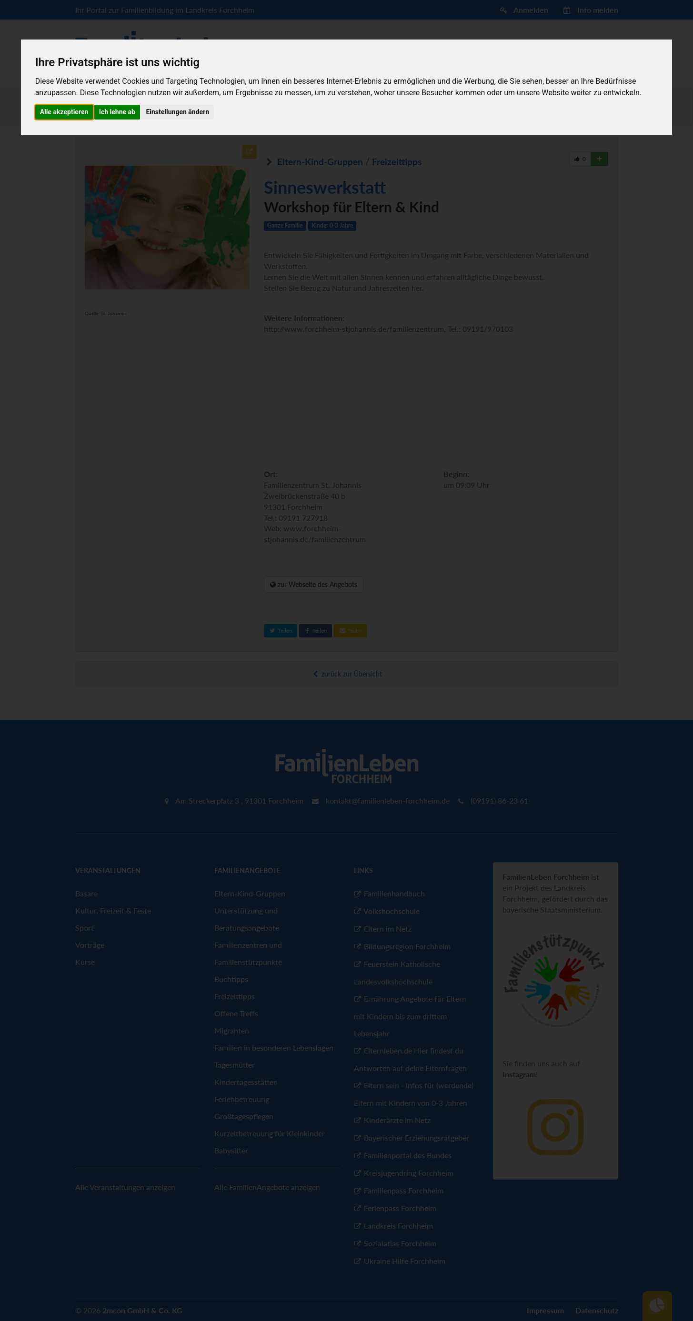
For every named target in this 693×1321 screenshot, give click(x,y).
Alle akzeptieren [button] (64, 112)
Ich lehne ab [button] (117, 112)
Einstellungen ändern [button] (177, 112)
